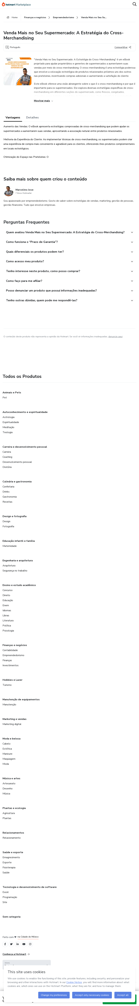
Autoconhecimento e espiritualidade (25, 416)
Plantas (7, 822)
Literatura (8, 624)
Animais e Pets (12, 396)
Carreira (7, 456)
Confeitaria (8, 490)
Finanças (7, 664)
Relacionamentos (13, 837)
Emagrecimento (11, 861)
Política (7, 629)
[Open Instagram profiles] (33, 948)
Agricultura (9, 817)
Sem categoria (11, 921)
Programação (10, 901)
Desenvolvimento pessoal (17, 466)
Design (6, 525)
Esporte (7, 866)
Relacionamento (12, 842)
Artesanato (9, 787)
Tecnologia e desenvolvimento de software (30, 891)
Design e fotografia (14, 520)
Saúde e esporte (13, 856)
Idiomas (7, 614)
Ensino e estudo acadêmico (19, 589)
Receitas (7, 506)
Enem (6, 609)
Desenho (8, 792)
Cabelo (6, 748)
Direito (6, 599)
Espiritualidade (11, 426)
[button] (66, 233)
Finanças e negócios (15, 649)
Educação (8, 604)
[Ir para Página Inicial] (18, 4)
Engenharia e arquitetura (18, 564)
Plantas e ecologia (14, 812)
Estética (7, 753)
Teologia (8, 436)
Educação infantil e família (19, 545)
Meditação (8, 431)
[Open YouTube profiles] (26, 948)
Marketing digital (12, 728)
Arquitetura (9, 569)
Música (6, 797)
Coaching (7, 461)
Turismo (7, 689)
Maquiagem (9, 763)
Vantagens (13, 118)
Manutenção (9, 708)
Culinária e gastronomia (17, 485)
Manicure (7, 758)
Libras (6, 619)
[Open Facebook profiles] (5, 948)
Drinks (6, 496)
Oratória (7, 471)
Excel (6, 896)
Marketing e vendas (14, 723)
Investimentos (11, 669)
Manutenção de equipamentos (21, 703)
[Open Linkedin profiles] (19, 948)
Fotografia (8, 530)
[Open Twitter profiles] (12, 948)
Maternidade (10, 550)
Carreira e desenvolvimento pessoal (25, 451)
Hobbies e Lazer (12, 684)
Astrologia (8, 421)
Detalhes (32, 118)
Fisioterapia (9, 871)
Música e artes (11, 782)
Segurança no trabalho (15, 575)
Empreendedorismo (13, 659)
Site (5, 906)
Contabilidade (10, 654)
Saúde (6, 876)
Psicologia (8, 635)
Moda (6, 768)
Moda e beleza (11, 743)
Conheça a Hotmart (16, 959)
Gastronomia (10, 501)
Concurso (8, 594)
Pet (5, 401)
